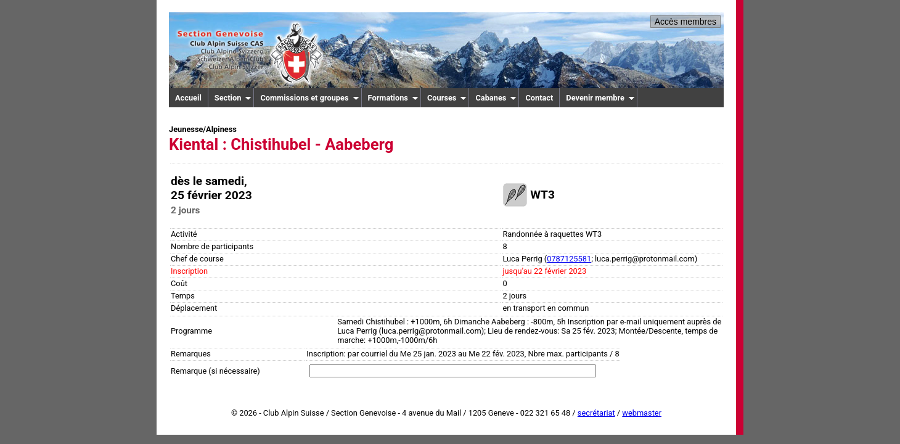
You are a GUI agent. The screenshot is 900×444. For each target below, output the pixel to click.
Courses (447, 97)
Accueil (188, 97)
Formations (393, 97)
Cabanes (496, 97)
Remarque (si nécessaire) (215, 371)
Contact (539, 97)
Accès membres (685, 22)
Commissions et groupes (309, 97)
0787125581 (569, 258)
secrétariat (596, 412)
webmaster (641, 412)
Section (233, 97)
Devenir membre (600, 97)
